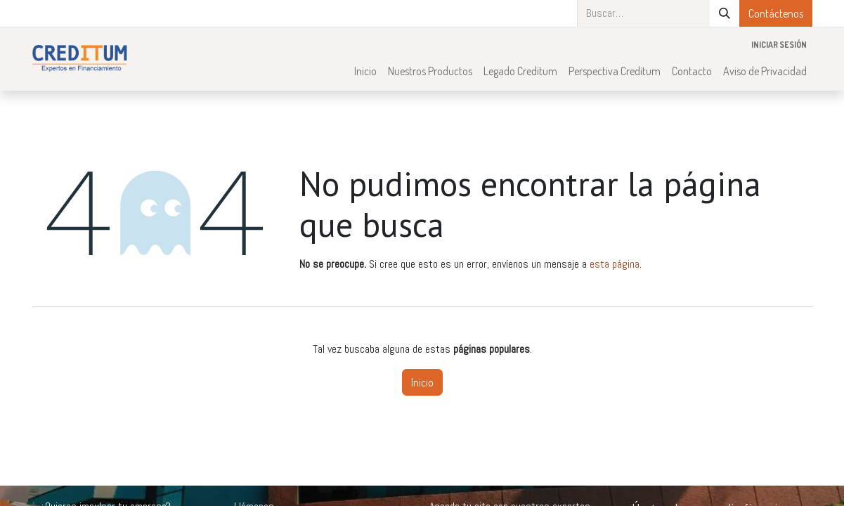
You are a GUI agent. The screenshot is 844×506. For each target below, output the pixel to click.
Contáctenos (775, 13)
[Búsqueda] (724, 13)
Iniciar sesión (779, 44)
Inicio (422, 382)
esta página (615, 264)
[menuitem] (365, 71)
